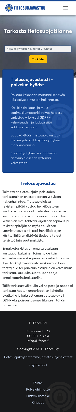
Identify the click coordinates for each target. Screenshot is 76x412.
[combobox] (38, 49)
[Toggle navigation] (65, 8)
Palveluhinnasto (38, 389)
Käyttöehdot (38, 365)
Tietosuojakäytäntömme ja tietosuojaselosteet (38, 357)
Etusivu (38, 383)
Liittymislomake (38, 396)
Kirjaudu (38, 402)
